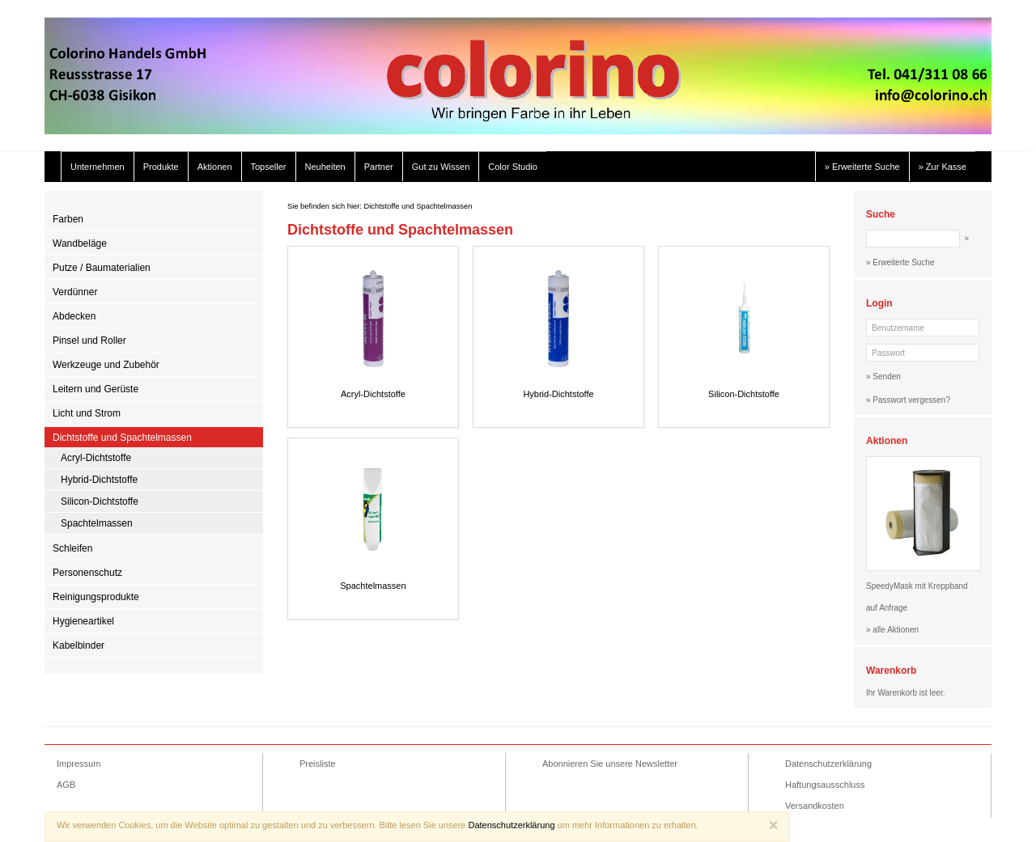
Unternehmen (97, 166)
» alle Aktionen (892, 629)
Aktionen (214, 166)
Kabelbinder (78, 645)
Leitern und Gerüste (95, 389)
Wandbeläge (80, 243)
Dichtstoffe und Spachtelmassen (122, 437)
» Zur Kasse (942, 166)
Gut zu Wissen (441, 166)
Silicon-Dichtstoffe (99, 501)
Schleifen (72, 548)
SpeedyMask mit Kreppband (917, 586)
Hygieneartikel (83, 621)
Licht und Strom (87, 413)
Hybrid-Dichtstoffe (99, 479)
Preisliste (317, 763)
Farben (68, 219)
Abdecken (74, 316)
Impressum (78, 763)
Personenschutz (87, 572)
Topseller (269, 166)
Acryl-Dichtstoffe (96, 457)
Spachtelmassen (97, 523)
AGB (66, 784)
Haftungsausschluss (824, 784)
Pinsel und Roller (89, 340)
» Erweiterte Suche (862, 166)
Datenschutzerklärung (828, 763)
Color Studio (512, 166)
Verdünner (75, 292)
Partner (378, 166)
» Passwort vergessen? (908, 400)
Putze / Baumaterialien (102, 267)
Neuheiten (325, 166)
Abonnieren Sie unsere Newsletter (609, 763)
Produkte (161, 166)
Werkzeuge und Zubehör (106, 364)
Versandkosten (814, 805)
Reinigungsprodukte (96, 597)
